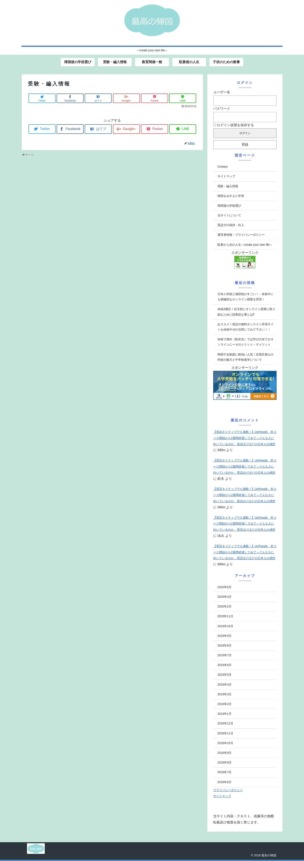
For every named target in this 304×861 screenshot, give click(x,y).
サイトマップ (226, 176)
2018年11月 (225, 733)
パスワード (221, 108)
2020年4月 (224, 596)
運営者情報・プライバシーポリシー (241, 234)
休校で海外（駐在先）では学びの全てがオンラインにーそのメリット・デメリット (245, 342)
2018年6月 (224, 782)
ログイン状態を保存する (233, 125)
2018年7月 (224, 772)
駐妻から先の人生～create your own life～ (245, 244)
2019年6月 (224, 665)
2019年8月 (224, 645)
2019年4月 (224, 684)
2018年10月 (225, 743)
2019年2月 (224, 704)
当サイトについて (229, 215)
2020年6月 (224, 587)
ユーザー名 (221, 92)
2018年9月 (224, 752)
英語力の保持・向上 (230, 225)
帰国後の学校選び (229, 205)
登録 (245, 144)
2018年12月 (225, 723)
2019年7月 (224, 655)
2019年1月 (224, 713)
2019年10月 (225, 626)
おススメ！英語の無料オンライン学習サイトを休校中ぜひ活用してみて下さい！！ (245, 327)
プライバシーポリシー (228, 790)
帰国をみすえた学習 (230, 196)
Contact (222, 166)
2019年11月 (225, 616)
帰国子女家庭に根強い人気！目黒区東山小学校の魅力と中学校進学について (245, 357)
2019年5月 (224, 674)
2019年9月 (224, 635)
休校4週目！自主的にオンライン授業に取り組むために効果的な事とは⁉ (246, 311)
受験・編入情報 (227, 186)
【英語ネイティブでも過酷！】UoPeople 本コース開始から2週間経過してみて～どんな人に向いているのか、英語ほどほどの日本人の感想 (245, 438)
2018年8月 (224, 762)
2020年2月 (224, 606)
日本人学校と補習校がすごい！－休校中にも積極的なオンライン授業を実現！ (245, 296)
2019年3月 (224, 694)
